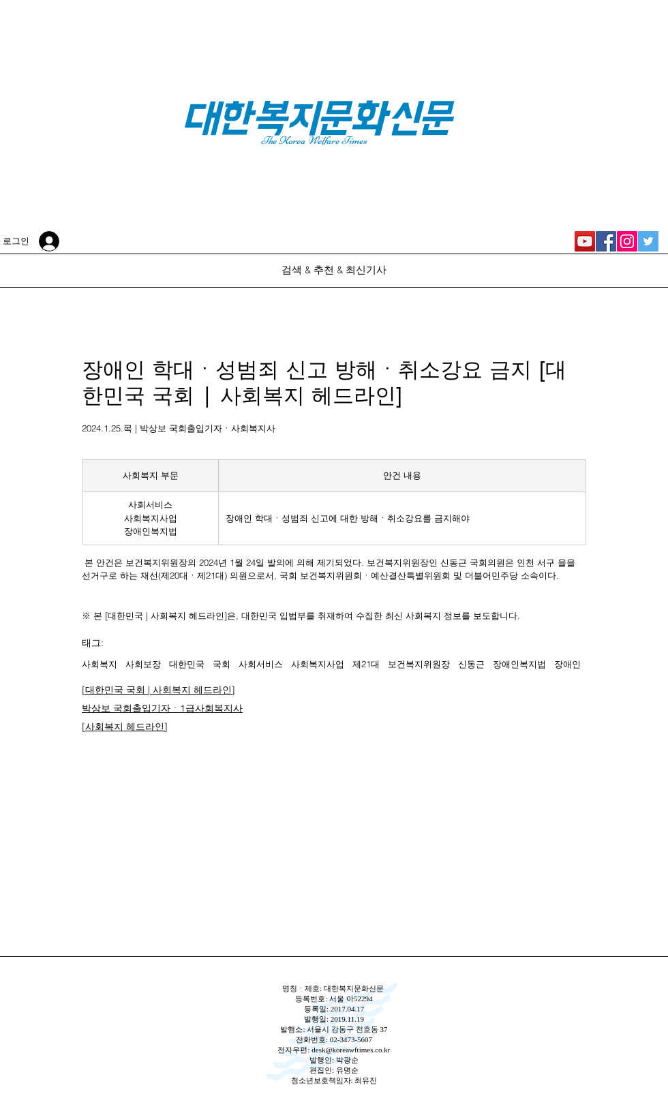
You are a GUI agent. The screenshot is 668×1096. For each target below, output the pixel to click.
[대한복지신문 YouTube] (585, 241)
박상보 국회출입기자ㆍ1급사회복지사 (162, 708)
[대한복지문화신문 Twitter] (648, 241)
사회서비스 (261, 663)
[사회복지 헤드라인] (125, 726)
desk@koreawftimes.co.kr (351, 1050)
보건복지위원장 (419, 663)
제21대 (366, 663)
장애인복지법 (519, 663)
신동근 (471, 663)
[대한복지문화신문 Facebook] (606, 241)
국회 (221, 663)
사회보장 (143, 663)
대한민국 (186, 663)
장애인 (567, 663)
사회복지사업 (317, 663)
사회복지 (99, 663)
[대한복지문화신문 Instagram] (627, 241)
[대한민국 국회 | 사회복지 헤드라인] (158, 690)
